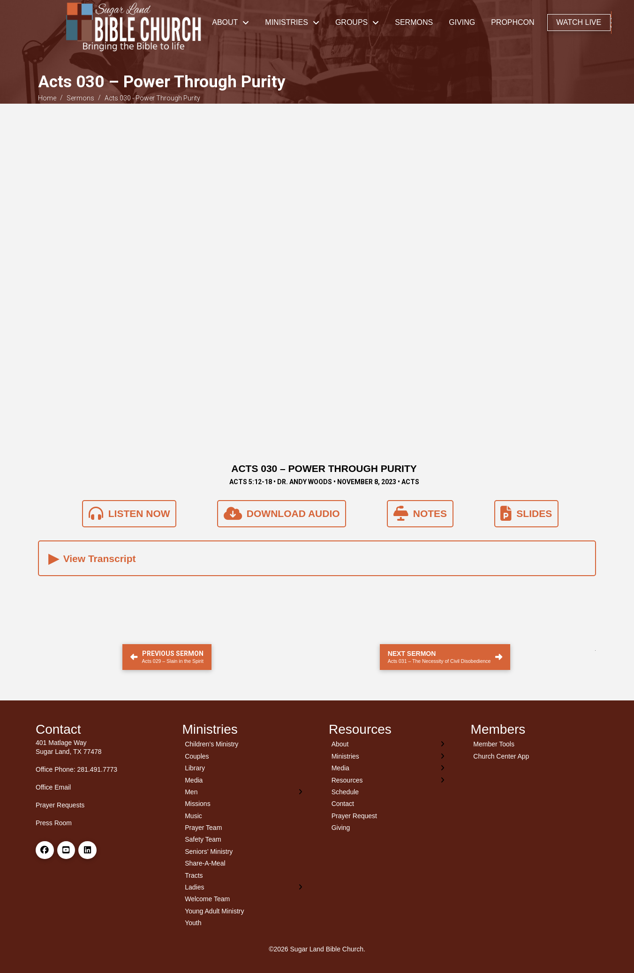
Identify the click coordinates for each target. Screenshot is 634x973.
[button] (317, 558)
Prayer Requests (60, 805)
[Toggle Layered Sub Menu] (244, 792)
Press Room (54, 823)
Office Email (53, 787)
